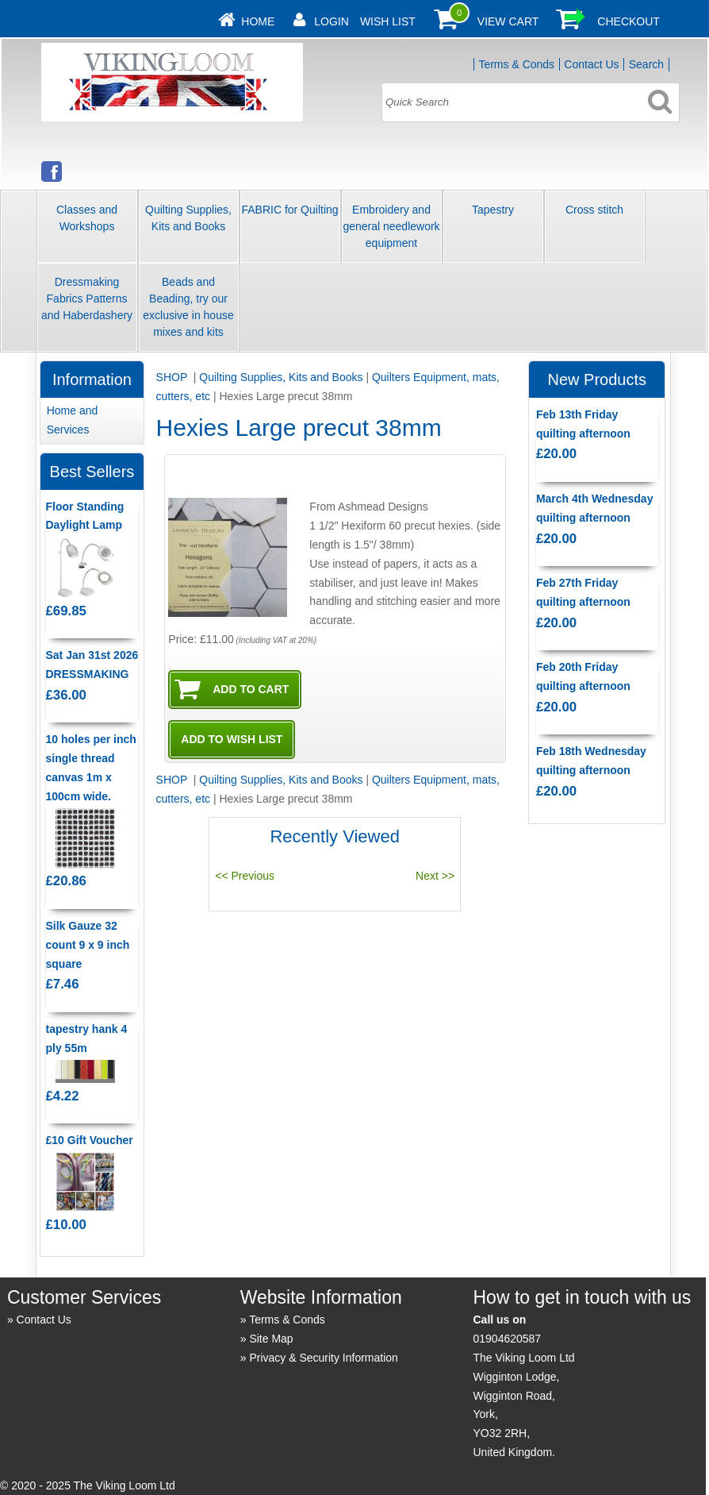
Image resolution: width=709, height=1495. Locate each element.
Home (257, 21)
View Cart (508, 21)
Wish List (388, 21)
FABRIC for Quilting (289, 209)
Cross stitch (594, 209)
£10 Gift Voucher (89, 1140)
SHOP (173, 377)
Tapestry (493, 209)
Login (331, 21)
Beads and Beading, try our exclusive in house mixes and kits (188, 306)
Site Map (271, 1338)
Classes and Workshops (86, 218)
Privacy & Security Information (323, 1357)
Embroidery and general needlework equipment (391, 226)
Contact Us (591, 64)
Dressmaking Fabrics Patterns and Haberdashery (86, 298)
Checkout (628, 21)
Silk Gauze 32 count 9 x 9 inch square (88, 944)
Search (646, 64)
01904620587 (507, 1338)
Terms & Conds (516, 64)
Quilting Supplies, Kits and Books (188, 218)
